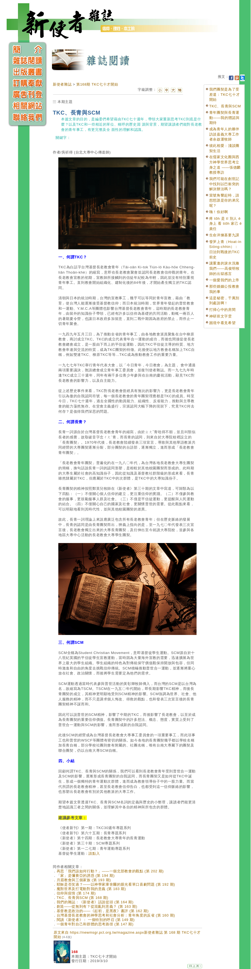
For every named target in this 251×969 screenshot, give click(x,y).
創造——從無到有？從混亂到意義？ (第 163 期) (97, 906)
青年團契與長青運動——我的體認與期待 (224, 117)
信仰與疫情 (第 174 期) (76, 893)
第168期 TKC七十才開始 (97, 84)
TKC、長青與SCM (225, 106)
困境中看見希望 (222, 323)
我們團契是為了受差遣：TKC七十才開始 (224, 94)
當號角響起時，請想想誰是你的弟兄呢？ (224, 200)
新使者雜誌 (62, 84)
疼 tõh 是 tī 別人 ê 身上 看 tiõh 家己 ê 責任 (225, 223)
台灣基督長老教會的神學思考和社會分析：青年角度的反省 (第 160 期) (116, 915)
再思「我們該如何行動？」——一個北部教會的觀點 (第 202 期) (110, 871)
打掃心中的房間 (222, 310)
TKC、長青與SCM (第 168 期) (82, 898)
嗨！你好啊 (218, 212)
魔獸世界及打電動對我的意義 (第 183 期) (91, 889)
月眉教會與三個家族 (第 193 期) (84, 880)
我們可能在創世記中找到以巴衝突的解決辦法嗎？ (224, 184)
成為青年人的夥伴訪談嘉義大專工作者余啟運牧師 (224, 134)
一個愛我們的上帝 (224, 280)
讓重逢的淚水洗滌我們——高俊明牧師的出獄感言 (224, 268)
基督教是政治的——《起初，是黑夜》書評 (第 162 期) (103, 911)
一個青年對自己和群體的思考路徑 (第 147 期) (95, 924)
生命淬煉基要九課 (224, 235)
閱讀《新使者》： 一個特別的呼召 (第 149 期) (96, 920)
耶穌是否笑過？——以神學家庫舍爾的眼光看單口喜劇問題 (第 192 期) (116, 884)
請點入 (94, 853)
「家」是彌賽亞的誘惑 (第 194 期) (86, 875)
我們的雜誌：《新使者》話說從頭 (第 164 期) (95, 902)
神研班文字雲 (220, 316)
